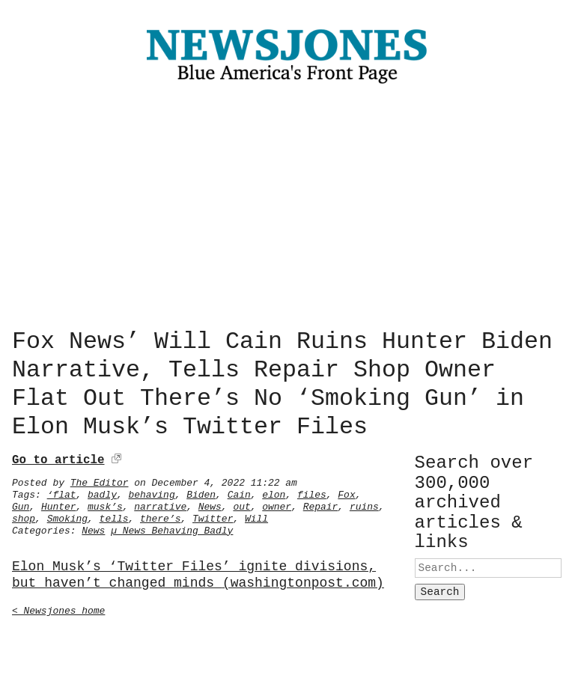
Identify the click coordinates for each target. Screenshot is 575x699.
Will (256, 515)
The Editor (99, 479)
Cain (239, 491)
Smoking (67, 515)
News (210, 503)
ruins (364, 503)
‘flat (61, 491)
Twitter (212, 515)
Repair (320, 503)
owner (276, 503)
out (241, 503)
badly (102, 491)
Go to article (58, 457)
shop (23, 515)
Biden (201, 491)
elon (273, 491)
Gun (20, 503)
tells (114, 515)
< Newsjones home (58, 607)
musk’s (105, 503)
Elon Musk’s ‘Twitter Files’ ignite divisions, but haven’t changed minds (198, 572)
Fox (346, 491)
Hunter (58, 503)
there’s (160, 515)
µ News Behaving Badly (172, 527)
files (311, 491)
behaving (151, 491)
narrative (160, 503)
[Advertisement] (287, 209)
